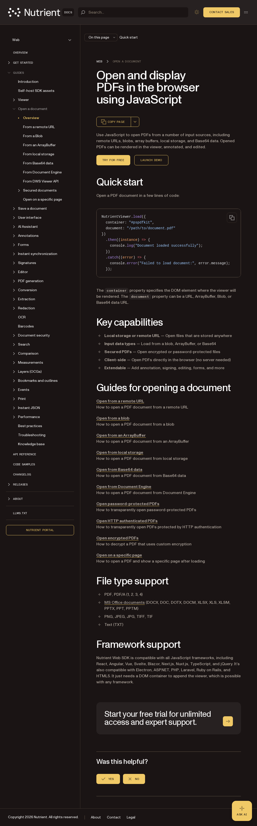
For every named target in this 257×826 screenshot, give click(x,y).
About (96, 817)
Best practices (30, 426)
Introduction (28, 81)
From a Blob (33, 136)
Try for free (113, 160)
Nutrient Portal (40, 530)
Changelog (22, 474)
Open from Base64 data (119, 469)
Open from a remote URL (120, 401)
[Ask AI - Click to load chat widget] (242, 811)
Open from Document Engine (123, 487)
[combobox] (135, 122)
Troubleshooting (31, 435)
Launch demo (151, 160)
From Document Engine (42, 172)
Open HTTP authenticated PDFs (127, 521)
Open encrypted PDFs (117, 538)
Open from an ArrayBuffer (121, 435)
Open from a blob (113, 418)
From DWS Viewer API (40, 181)
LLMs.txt (20, 513)
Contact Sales (221, 12)
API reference (24, 454)
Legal (131, 817)
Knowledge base (31, 444)
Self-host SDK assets (36, 90)
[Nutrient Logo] (41, 12)
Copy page (113, 122)
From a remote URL (39, 127)
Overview (20, 52)
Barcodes (26, 326)
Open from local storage (119, 452)
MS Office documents (124, 602)
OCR (22, 317)
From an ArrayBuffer (39, 145)
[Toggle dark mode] (196, 12)
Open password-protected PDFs (127, 504)
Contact (114, 817)
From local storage (38, 154)
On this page (102, 37)
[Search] (133, 12)
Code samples (24, 464)
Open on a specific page (42, 199)
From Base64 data (38, 163)
